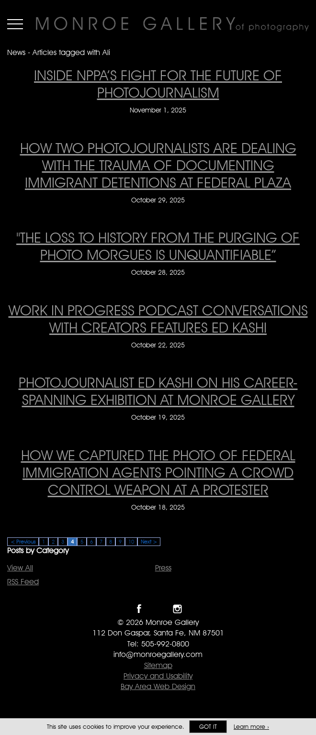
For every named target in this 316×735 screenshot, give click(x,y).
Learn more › (251, 726)
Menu (15, 24)
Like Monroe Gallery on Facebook (139, 609)
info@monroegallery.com (158, 654)
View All (20, 567)
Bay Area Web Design (158, 686)
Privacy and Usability (158, 675)
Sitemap (158, 665)
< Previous (23, 541)
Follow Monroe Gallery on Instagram (177, 609)
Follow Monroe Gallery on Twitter (158, 609)
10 (131, 541)
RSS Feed (23, 581)
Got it (208, 726)
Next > (149, 541)
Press (163, 567)
